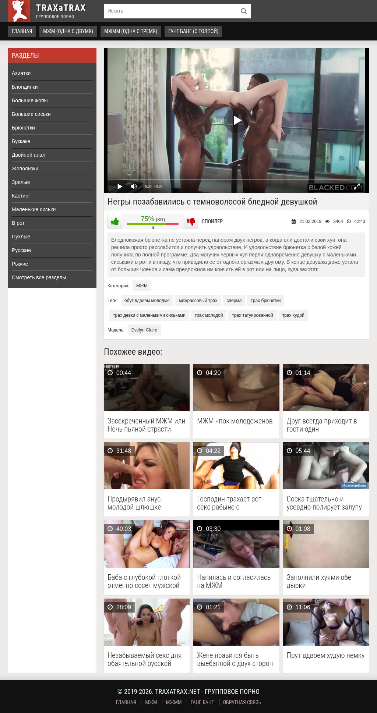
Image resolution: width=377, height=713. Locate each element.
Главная (22, 31)
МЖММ (174, 702)
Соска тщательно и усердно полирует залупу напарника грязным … (324, 503)
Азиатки (21, 73)
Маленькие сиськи (34, 209)
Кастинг (21, 196)
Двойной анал (28, 155)
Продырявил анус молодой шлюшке (134, 503)
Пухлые (21, 237)
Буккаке (21, 141)
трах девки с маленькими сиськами (149, 315)
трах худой (293, 315)
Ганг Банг (202, 702)
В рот (18, 223)
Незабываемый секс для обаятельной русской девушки (145, 659)
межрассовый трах (198, 300)
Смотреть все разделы (39, 277)
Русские (21, 250)
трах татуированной (252, 315)
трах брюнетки (266, 300)
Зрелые (21, 182)
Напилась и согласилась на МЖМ (234, 581)
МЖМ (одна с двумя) (68, 31)
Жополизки (25, 168)
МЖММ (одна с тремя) (130, 31)
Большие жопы (30, 100)
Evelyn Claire (144, 330)
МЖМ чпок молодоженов (234, 421)
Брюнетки (23, 128)
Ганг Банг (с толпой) (193, 31)
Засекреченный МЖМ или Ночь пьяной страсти (146, 425)
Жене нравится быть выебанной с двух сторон (235, 659)
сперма (234, 300)
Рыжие (20, 264)
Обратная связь (242, 702)
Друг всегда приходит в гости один (322, 425)
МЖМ (142, 285)
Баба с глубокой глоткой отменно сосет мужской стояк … (144, 581)
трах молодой (209, 315)
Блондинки (25, 87)
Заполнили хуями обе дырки (319, 581)
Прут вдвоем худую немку (326, 655)
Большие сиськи (31, 114)
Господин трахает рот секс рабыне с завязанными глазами (230, 503)
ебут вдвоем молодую (147, 300)
